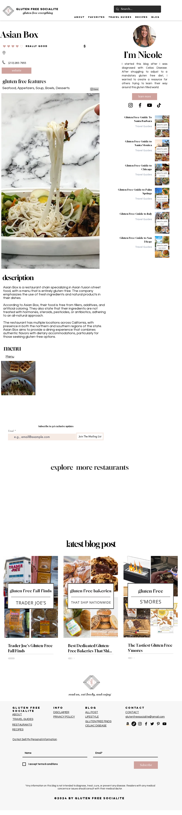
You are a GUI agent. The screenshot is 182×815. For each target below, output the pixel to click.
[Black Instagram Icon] (140, 723)
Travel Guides (143, 126)
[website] (16, 71)
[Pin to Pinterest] (94, 89)
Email (11, 431)
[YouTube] (149, 105)
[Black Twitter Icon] (152, 723)
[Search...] (137, 9)
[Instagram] (131, 105)
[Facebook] (140, 105)
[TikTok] (159, 105)
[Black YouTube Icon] (164, 723)
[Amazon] (127, 723)
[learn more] (144, 96)
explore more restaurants (90, 467)
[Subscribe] (146, 765)
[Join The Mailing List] (90, 436)
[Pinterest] (158, 723)
